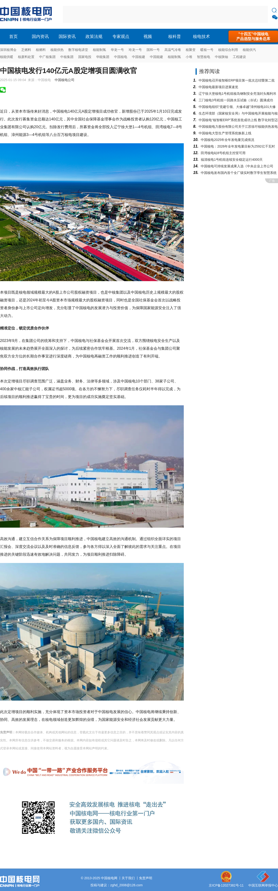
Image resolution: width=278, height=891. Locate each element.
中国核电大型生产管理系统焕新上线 (225, 133)
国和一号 (153, 50)
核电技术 (201, 36)
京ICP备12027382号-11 (226, 885)
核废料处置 (26, 57)
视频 (147, 36)
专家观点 (120, 36)
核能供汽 (249, 50)
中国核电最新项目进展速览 (218, 87)
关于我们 (128, 878)
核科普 (174, 36)
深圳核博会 (8, 50)
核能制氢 (99, 50)
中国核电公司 (64, 80)
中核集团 (67, 57)
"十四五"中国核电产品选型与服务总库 (253, 36)
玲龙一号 (135, 50)
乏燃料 (26, 50)
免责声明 (145, 878)
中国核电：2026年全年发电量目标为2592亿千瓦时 (238, 146)
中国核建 (138, 57)
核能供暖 (6, 57)
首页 (13, 36)
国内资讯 (40, 36)
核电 (27, 14)
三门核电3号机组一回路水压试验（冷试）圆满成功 (236, 100)
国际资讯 (67, 36)
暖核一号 (206, 50)
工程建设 (239, 57)
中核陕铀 (221, 57)
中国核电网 (109, 878)
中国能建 (156, 57)
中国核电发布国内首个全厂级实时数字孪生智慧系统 (239, 173)
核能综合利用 (228, 50)
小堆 (189, 57)
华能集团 (102, 57)
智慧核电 (203, 57)
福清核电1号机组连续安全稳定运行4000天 (232, 159)
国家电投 (84, 57)
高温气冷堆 (172, 50)
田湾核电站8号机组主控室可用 (223, 153)
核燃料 (41, 50)
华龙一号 (117, 50)
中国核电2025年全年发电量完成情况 (227, 140)
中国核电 (120, 57)
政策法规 (94, 36)
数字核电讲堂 (78, 50)
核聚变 (191, 50)
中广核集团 (47, 57)
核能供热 (57, 50)
